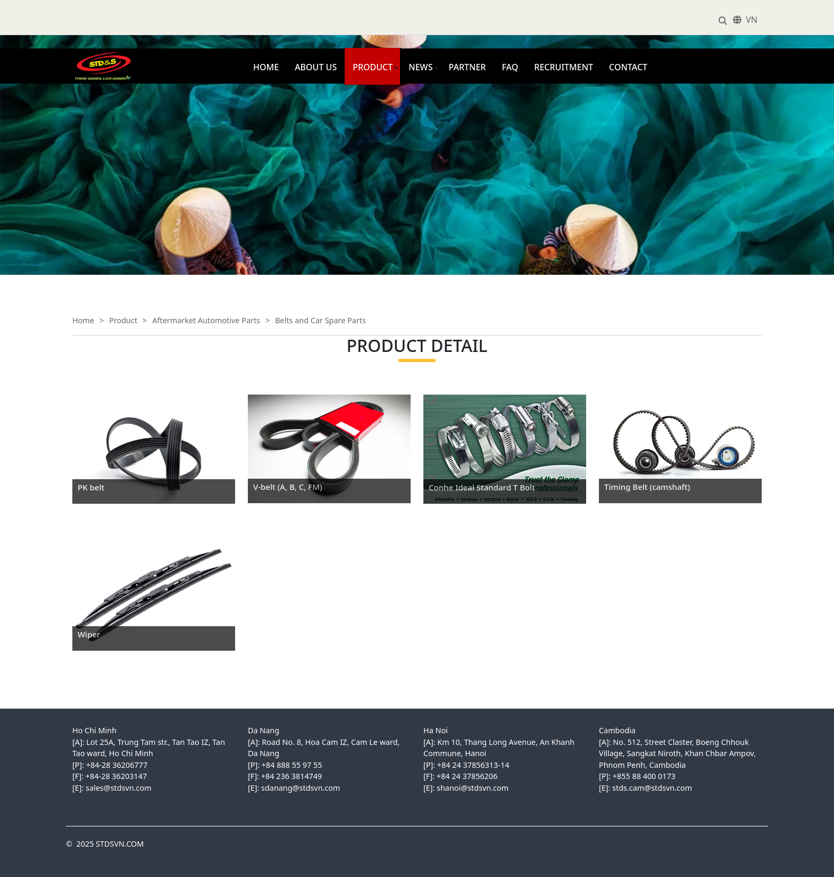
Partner (467, 67)
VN (751, 20)
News (420, 67)
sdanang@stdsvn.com (300, 788)
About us (316, 67)
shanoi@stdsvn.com (472, 788)
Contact (628, 67)
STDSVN (82, 53)
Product (373, 67)
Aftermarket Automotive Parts (206, 320)
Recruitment (563, 67)
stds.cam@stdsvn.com (652, 788)
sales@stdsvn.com (119, 788)
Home (266, 67)
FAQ (510, 67)
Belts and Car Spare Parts (320, 320)
